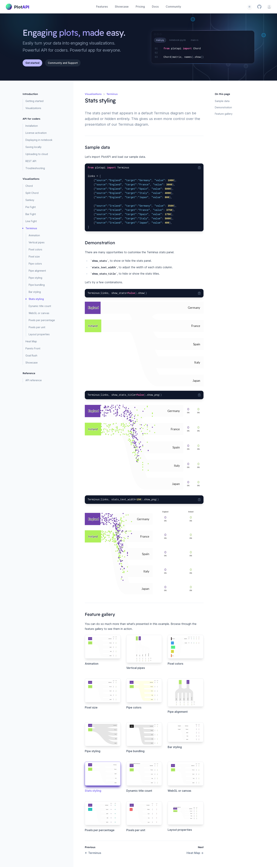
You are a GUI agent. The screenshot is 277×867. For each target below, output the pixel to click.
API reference (33, 380)
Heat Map (31, 341)
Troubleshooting (35, 168)
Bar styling (35, 291)
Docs (155, 6)
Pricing (140, 6)
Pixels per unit (37, 327)
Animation (34, 235)
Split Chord (32, 192)
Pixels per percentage (42, 320)
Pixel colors (35, 249)
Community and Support (63, 62)
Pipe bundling (37, 284)
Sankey (29, 199)
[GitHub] (259, 7)
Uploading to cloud (36, 154)
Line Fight (31, 221)
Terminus (31, 228)
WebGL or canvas (39, 313)
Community (173, 6)
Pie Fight (30, 207)
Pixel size (34, 256)
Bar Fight (30, 214)
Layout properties (39, 334)
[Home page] (17, 7)
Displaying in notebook (38, 139)
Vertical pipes (37, 242)
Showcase (122, 6)
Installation (31, 125)
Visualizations (33, 108)
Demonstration (223, 107)
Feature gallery (223, 113)
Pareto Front (32, 348)
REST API (30, 161)
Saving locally (33, 146)
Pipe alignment (37, 270)
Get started (32, 62)
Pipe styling (35, 277)
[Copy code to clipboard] (199, 168)
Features (102, 6)
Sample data (222, 100)
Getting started (34, 100)
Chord (29, 185)
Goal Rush (31, 355)
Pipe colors (35, 263)
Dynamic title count (40, 305)
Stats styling (36, 298)
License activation (36, 132)
